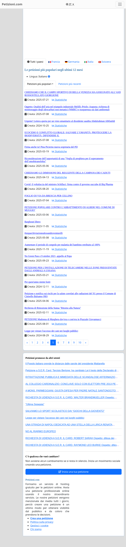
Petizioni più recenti (69, 84)
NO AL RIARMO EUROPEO (40, 431)
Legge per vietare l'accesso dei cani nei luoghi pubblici (54, 418)
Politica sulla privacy (41, 522)
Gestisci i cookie (39, 525)
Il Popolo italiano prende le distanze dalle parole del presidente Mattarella (65, 363)
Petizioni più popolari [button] (39, 84)
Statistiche (59, 99)
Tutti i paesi (35, 61)
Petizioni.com (12, 4)
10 (79, 342)
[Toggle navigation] (120, 4)
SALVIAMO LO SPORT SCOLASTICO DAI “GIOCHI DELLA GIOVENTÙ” (64, 411)
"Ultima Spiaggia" (34, 404)
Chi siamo (36, 529)
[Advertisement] (73, 35)
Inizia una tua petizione (73, 471)
